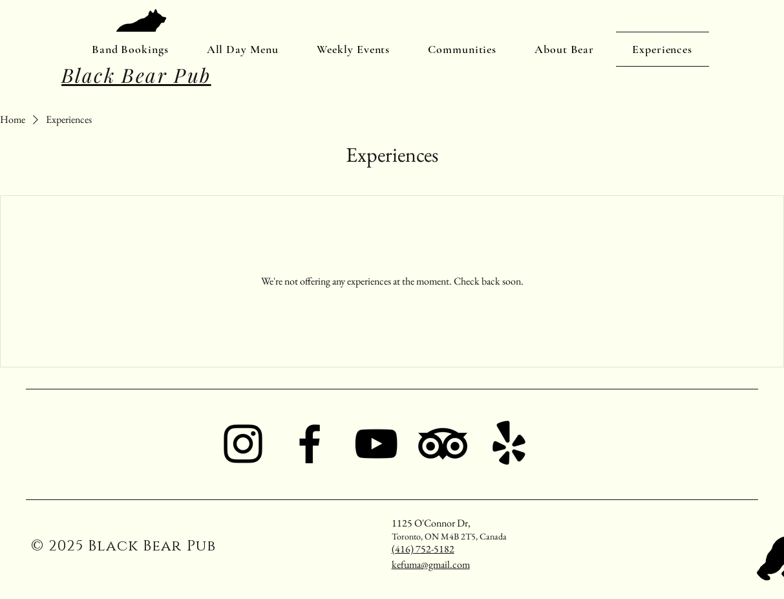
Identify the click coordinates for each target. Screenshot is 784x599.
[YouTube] (376, 444)
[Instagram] (243, 444)
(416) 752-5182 (423, 549)
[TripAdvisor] (443, 444)
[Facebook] (309, 444)
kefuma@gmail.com (431, 564)
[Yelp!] (509, 444)
